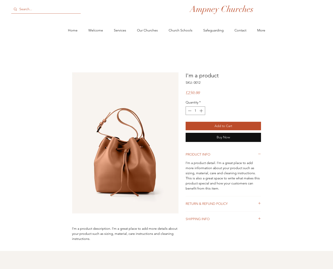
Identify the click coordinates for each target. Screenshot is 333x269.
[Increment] (202, 111)
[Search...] (45, 9)
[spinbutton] (195, 111)
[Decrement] (189, 111)
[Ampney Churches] (221, 9)
